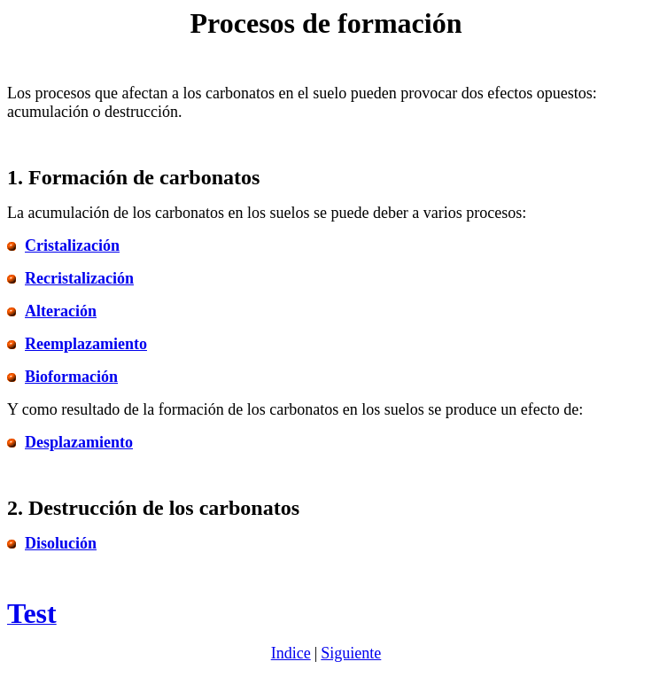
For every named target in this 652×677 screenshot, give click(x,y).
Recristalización (79, 278)
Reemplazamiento (86, 344)
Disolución (61, 543)
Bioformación (71, 376)
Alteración (61, 311)
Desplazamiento (79, 442)
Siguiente (351, 653)
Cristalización (72, 245)
